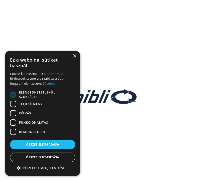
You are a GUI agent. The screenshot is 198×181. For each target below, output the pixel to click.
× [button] (74, 56)
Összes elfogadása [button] (42, 144)
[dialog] (42, 113)
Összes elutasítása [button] (42, 157)
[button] (42, 168)
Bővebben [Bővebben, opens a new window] (50, 83)
